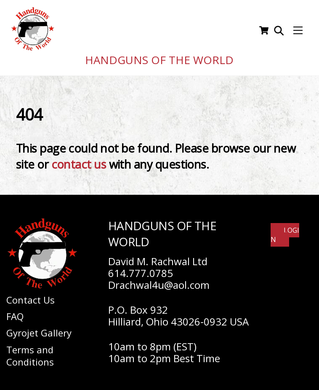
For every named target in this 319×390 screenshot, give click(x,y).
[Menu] (298, 29)
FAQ (15, 313)
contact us (78, 161)
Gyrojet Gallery (39, 330)
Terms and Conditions (30, 352)
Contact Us (30, 296)
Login (285, 232)
